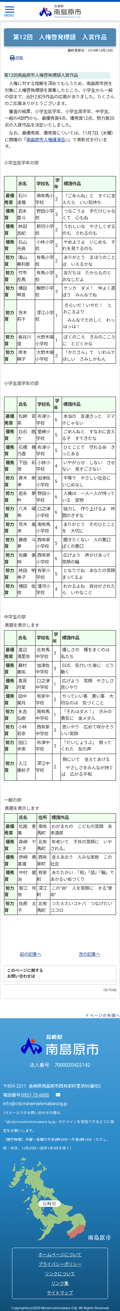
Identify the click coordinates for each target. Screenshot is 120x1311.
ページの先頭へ (105, 1015)
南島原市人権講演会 (47, 140)
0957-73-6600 (35, 1095)
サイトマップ (60, 1293)
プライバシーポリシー (59, 1264)
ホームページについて (59, 1255)
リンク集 (59, 1283)
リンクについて (60, 1274)
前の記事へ (30, 954)
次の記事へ (89, 954)
